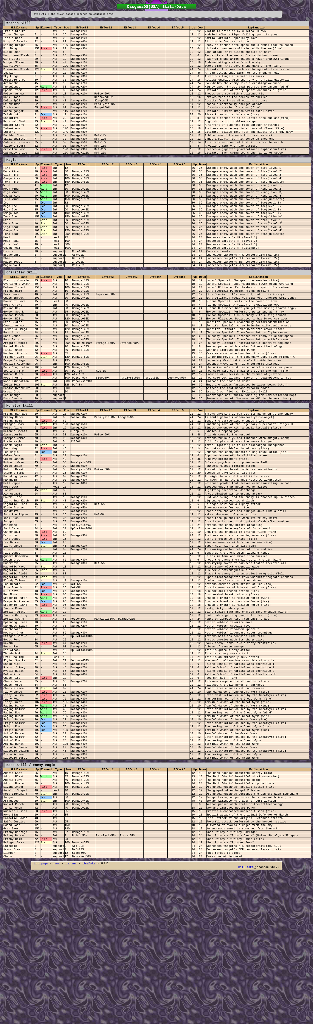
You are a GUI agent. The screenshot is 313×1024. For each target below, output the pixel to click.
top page (41, 1018)
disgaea (71, 1018)
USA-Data (88, 1018)
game (56, 1018)
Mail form (245, 1022)
